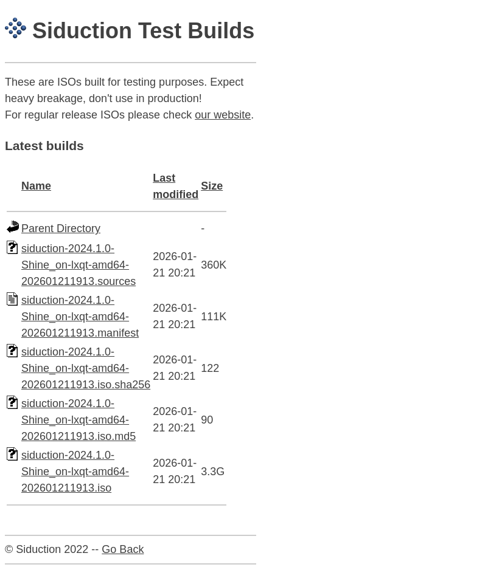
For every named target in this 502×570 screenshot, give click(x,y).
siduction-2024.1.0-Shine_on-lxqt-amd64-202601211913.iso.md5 (78, 419)
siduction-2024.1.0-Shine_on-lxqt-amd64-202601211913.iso (75, 471)
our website (223, 115)
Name (36, 186)
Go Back (123, 549)
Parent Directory (60, 228)
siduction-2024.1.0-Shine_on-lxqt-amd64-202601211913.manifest (80, 316)
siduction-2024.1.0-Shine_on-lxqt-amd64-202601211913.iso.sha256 (85, 368)
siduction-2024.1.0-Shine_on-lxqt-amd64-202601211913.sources (78, 264)
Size (212, 186)
